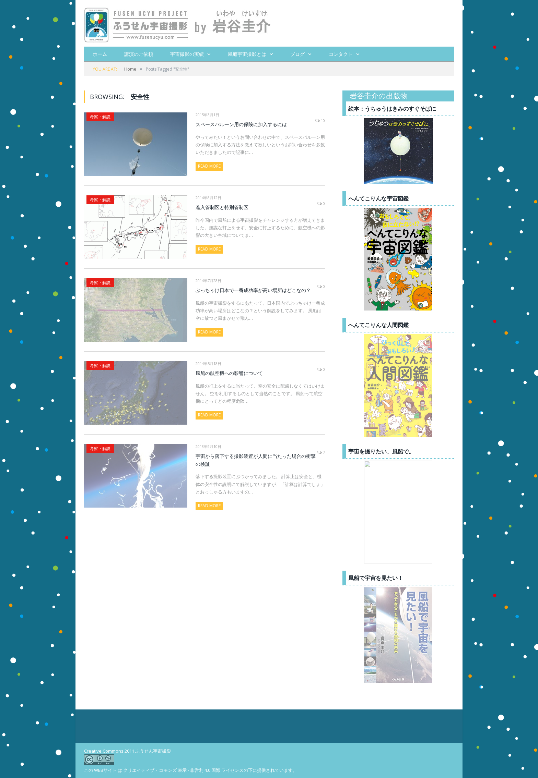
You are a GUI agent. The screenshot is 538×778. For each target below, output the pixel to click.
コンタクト (341, 53)
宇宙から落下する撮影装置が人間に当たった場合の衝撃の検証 (256, 459)
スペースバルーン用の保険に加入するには (241, 124)
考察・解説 (100, 116)
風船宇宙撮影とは (247, 53)
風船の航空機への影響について (229, 372)
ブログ (297, 53)
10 (320, 120)
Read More (209, 166)
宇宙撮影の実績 (187, 53)
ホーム (100, 53)
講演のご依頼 (138, 53)
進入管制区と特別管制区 (222, 207)
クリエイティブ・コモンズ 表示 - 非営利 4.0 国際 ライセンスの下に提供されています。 (210, 770)
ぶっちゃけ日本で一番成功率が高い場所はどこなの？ (253, 290)
